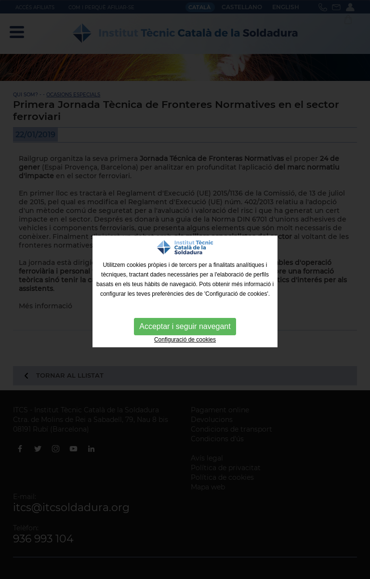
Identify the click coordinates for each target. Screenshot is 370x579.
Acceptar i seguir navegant (184, 326)
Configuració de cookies (185, 339)
